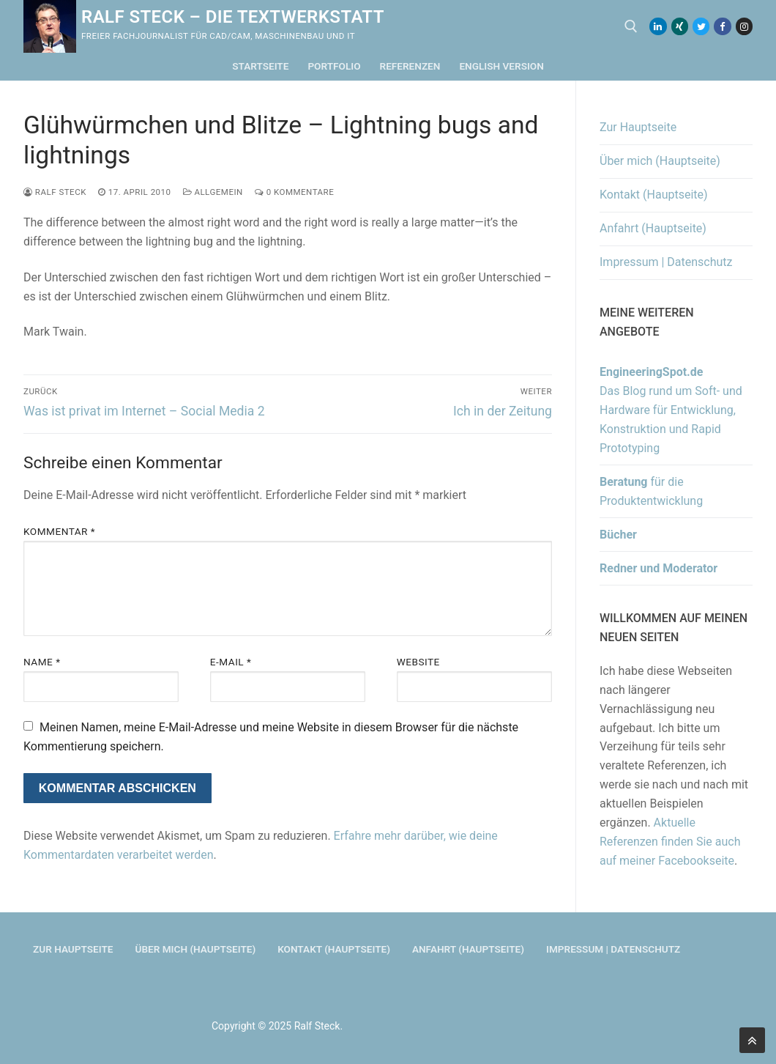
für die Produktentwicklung (651, 491)
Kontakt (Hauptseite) (654, 195)
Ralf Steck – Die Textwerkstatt (232, 17)
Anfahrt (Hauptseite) (653, 228)
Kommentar (59, 531)
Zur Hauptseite (638, 127)
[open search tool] (631, 26)
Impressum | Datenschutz (666, 262)
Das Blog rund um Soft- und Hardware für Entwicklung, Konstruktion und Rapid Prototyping (671, 410)
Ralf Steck (54, 192)
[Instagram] (744, 26)
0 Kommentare (294, 192)
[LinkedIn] (657, 26)
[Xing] (679, 26)
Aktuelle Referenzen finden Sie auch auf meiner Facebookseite (670, 842)
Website (418, 662)
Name (42, 662)
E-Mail (231, 662)
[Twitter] (701, 26)
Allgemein (213, 192)
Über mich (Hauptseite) (660, 161)
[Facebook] (722, 26)
